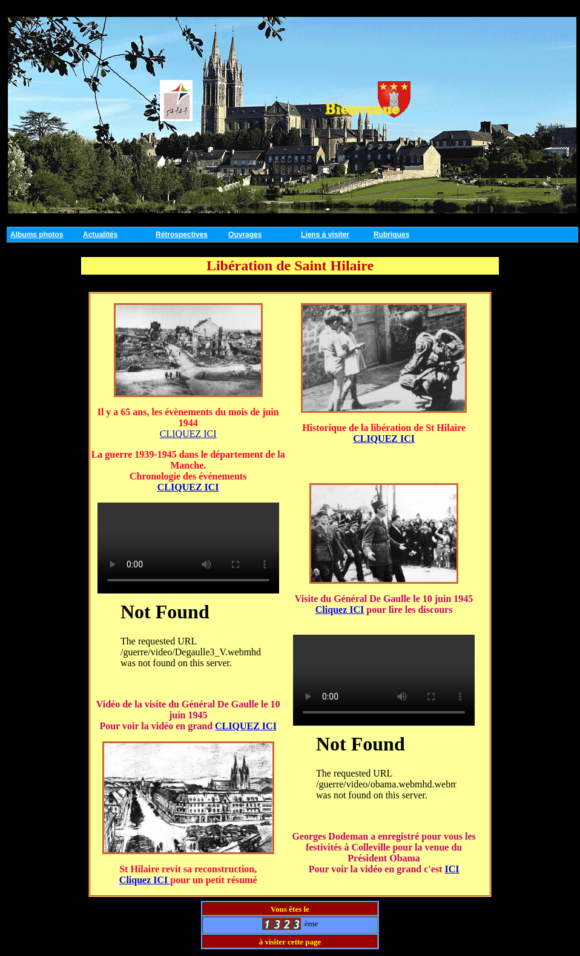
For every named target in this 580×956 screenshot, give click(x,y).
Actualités (100, 234)
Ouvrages (245, 234)
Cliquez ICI (144, 880)
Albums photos (36, 234)
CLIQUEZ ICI (188, 434)
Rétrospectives (182, 234)
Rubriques (391, 234)
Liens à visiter (325, 234)
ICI (451, 869)
